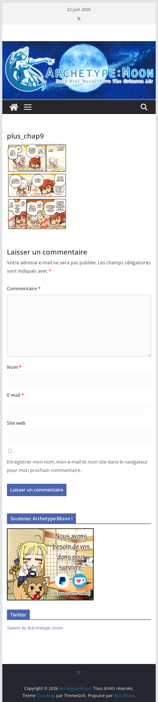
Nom (14, 367)
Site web (16, 423)
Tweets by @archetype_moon (35, 628)
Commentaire (24, 288)
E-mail (15, 395)
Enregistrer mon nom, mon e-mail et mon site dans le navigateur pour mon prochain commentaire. (77, 466)
